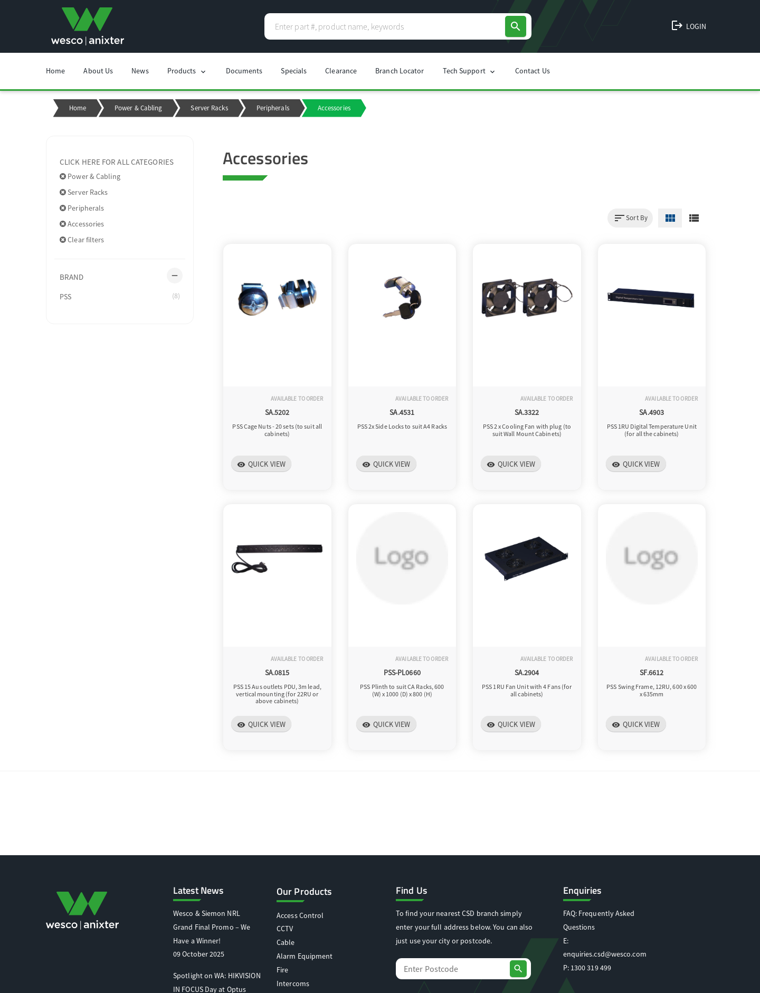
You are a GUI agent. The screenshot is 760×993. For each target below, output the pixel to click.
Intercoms (293, 983)
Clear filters (82, 239)
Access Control (300, 915)
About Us (98, 70)
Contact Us (532, 70)
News (139, 70)
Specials (294, 70)
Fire (282, 970)
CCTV (285, 928)
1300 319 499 (591, 967)
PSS (120, 296)
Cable (286, 942)
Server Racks (209, 107)
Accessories (82, 224)
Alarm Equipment (305, 956)
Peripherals (272, 107)
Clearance (341, 70)
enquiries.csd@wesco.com (605, 954)
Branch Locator (399, 70)
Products (187, 71)
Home (55, 70)
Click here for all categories (117, 162)
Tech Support (470, 71)
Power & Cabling (139, 107)
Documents (244, 70)
